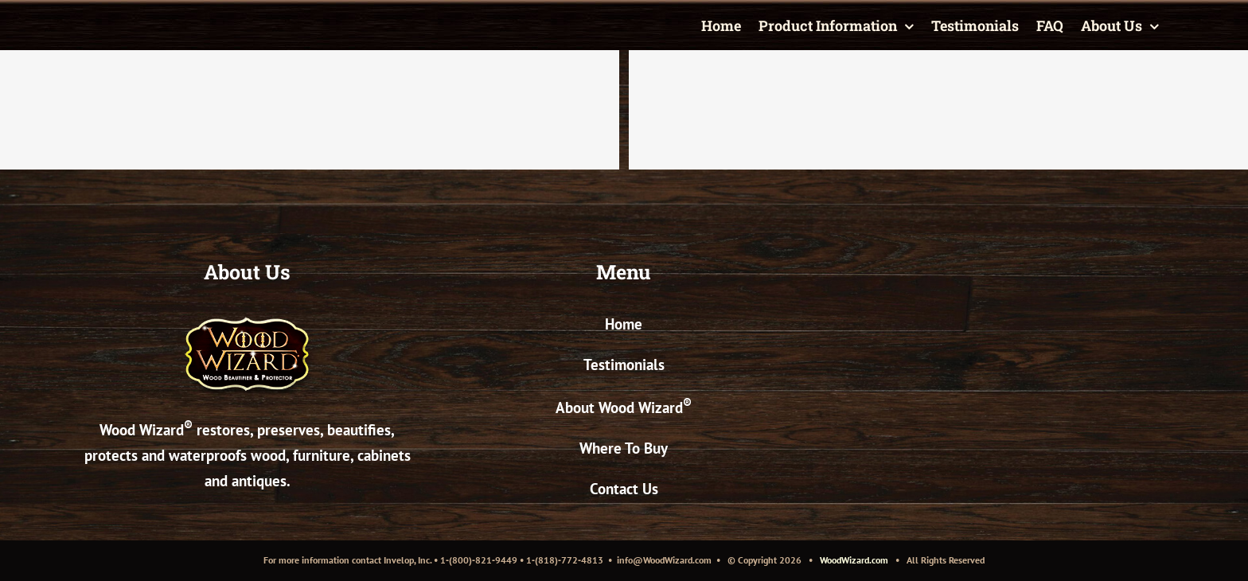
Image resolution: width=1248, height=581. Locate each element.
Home (623, 323)
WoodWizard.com (854, 560)
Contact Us (624, 488)
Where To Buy (623, 448)
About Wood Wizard (624, 407)
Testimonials (624, 364)
